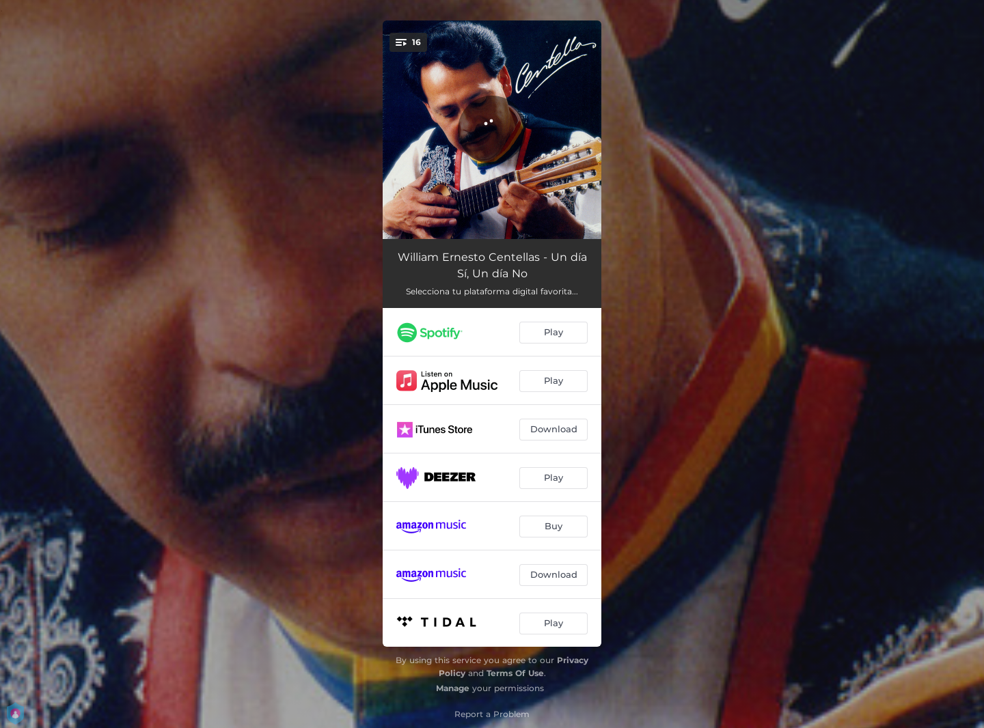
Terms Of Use (515, 673)
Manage (452, 688)
